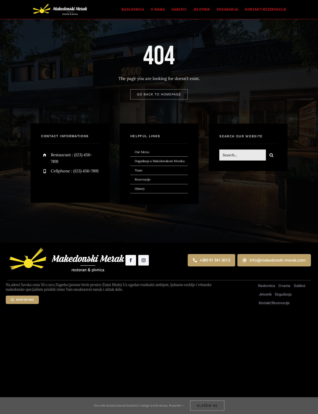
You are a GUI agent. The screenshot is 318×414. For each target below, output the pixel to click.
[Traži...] (271, 155)
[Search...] (242, 155)
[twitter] (58, 185)
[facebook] (46, 185)
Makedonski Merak (128, 363)
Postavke (176, 405)
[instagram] (70, 185)
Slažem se (207, 406)
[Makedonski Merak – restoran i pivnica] (60, 3)
